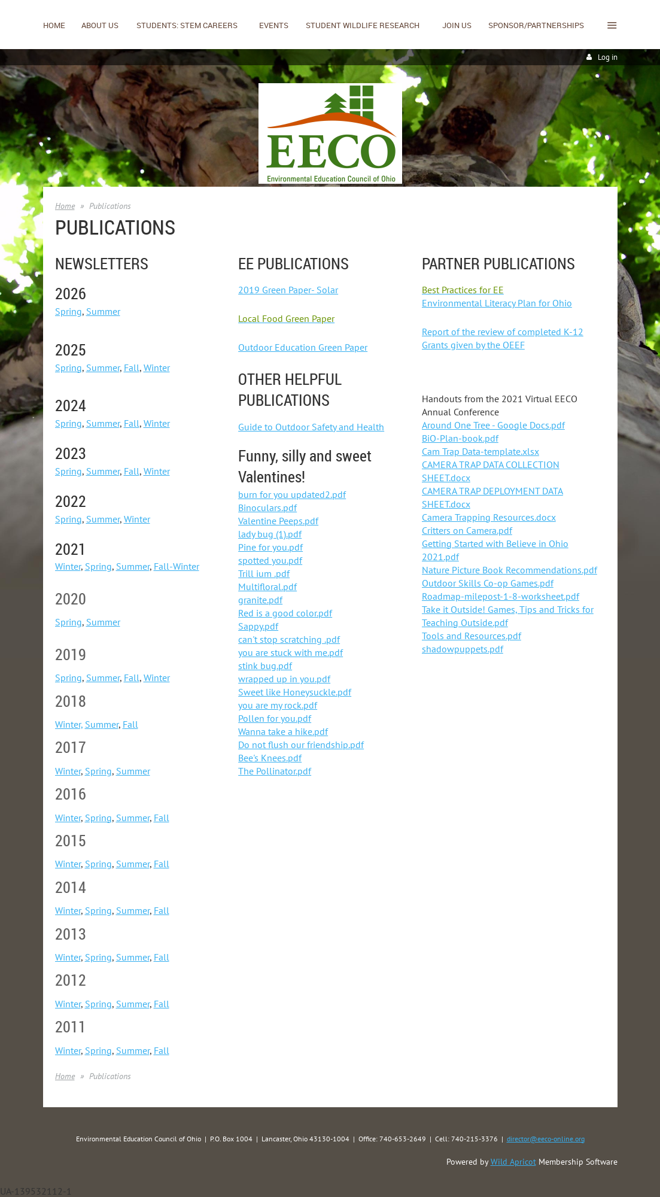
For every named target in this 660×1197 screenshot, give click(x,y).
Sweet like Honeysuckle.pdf (294, 692)
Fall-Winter (176, 566)
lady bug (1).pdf (270, 534)
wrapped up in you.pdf (284, 679)
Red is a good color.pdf (285, 613)
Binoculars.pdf (267, 508)
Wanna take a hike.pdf (283, 731)
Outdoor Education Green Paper (302, 347)
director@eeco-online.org (546, 1138)
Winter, (69, 724)
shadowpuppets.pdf (462, 649)
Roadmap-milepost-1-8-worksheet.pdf (500, 596)
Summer (103, 311)
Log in (608, 57)
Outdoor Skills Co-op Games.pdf (487, 583)
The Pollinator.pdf (274, 771)
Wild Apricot (513, 1161)
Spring (68, 311)
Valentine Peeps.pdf (278, 521)
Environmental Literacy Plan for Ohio (497, 303)
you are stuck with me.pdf (290, 652)
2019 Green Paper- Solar (288, 290)
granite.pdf (260, 600)
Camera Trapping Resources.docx (489, 517)
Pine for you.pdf (270, 547)
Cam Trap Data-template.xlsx (480, 451)
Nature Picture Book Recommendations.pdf (509, 570)
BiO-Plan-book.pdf (460, 438)
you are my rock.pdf (277, 705)
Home (65, 205)
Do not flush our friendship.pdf (301, 745)
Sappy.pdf (258, 626)
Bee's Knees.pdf (270, 758)
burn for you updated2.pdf (292, 494)
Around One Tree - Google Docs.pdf (493, 425)
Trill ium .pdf (264, 573)
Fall (131, 367)
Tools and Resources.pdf (471, 636)
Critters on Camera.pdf (467, 530)
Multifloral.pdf (267, 587)
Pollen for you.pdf (274, 718)
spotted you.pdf (270, 560)
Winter (157, 367)
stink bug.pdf (265, 666)
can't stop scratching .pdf (289, 639)
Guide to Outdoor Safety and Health (311, 427)
